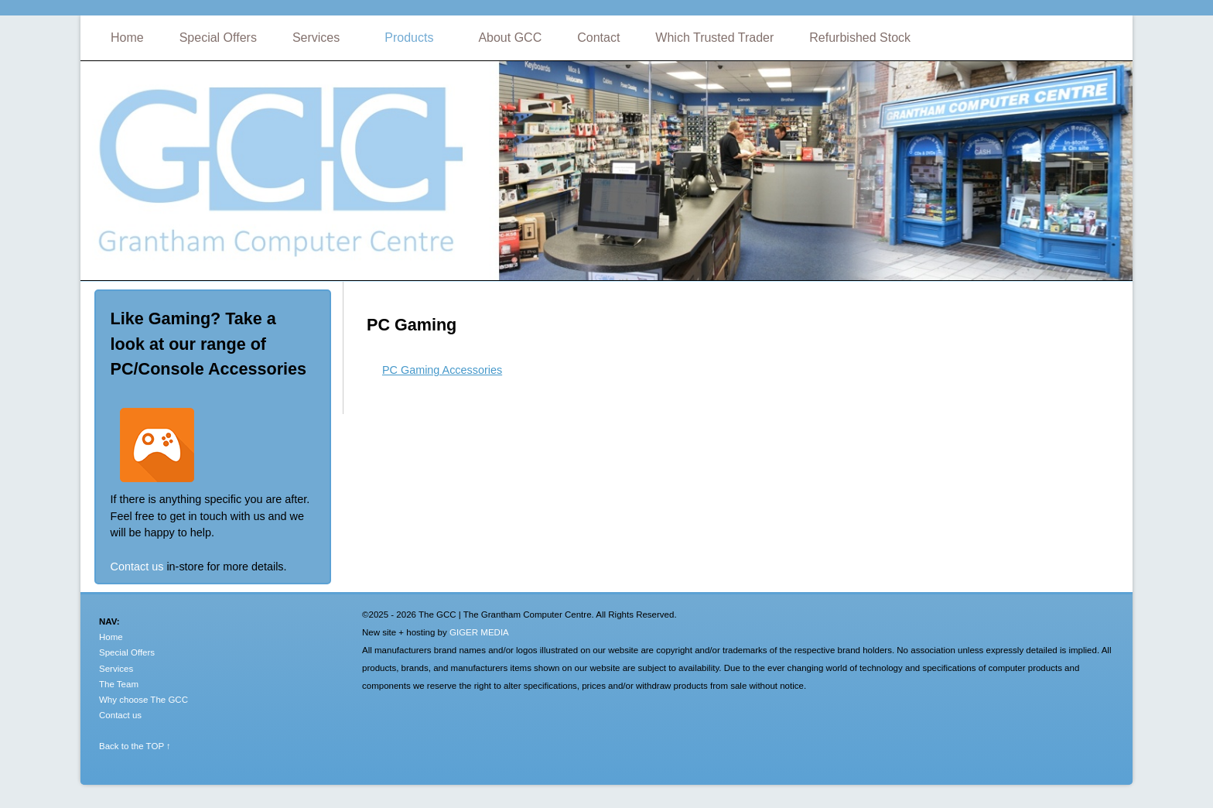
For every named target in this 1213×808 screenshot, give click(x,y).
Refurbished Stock (860, 37)
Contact (598, 37)
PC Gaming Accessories (442, 370)
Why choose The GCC (143, 699)
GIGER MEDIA (479, 632)
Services (316, 37)
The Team (118, 684)
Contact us (137, 566)
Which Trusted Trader (714, 37)
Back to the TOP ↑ (135, 746)
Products (408, 37)
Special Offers (218, 37)
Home (127, 37)
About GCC (510, 37)
